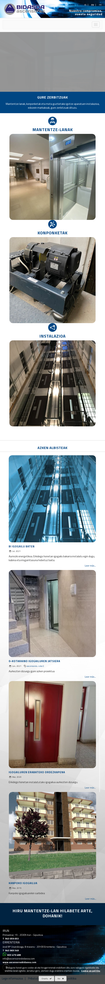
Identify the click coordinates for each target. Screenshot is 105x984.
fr (100, 4)
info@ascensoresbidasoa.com (19, 958)
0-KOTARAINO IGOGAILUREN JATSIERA (34, 661)
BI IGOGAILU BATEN (22, 546)
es (85, 4)
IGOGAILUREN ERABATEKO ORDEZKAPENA (37, 772)
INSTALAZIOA (52, 336)
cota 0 (41, 666)
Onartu (47, 978)
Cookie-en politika (90, 971)
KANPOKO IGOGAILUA (23, 883)
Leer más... (90, 565)
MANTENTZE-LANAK (52, 129)
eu (93, 4)
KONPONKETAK (53, 233)
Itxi (61, 978)
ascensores (32, 666)
